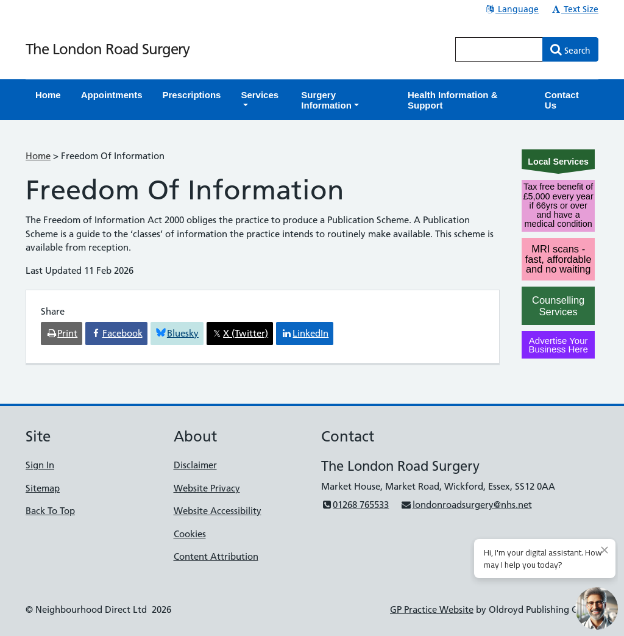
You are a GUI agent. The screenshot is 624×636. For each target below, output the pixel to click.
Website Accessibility (217, 510)
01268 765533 (355, 504)
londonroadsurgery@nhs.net (465, 504)
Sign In (40, 465)
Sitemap (43, 488)
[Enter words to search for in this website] (499, 49)
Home (38, 156)
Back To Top (50, 510)
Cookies (190, 534)
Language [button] (511, 9)
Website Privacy (207, 488)
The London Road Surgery (108, 49)
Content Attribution (216, 556)
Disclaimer (195, 465)
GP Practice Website (431, 609)
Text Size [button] (574, 9)
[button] (261, 100)
